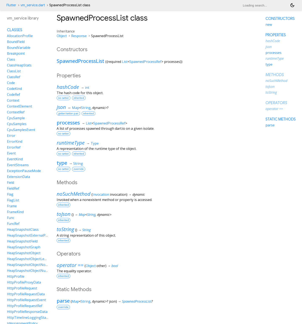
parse (63, 300)
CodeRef (13, 94)
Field (10, 182)
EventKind (15, 159)
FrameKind (15, 212)
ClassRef (13, 77)
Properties (275, 35)
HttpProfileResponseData (27, 311)
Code (11, 82)
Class (11, 59)
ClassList (14, 71)
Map (75, 107)
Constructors (280, 18)
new (268, 24)
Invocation (101, 194)
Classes (14, 30)
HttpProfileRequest (22, 288)
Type (95, 143)
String (86, 107)
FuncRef (13, 223)
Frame (12, 206)
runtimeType (71, 142)
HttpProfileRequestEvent (26, 300)
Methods (274, 75)
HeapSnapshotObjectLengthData (33, 259)
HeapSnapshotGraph (23, 247)
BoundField (16, 41)
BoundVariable (18, 47)
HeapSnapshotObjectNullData (31, 270)
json (61, 107)
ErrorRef (14, 147)
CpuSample (16, 118)
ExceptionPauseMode (24, 170)
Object (62, 36)
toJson (64, 213)
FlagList (13, 200)
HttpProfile (15, 276)
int (87, 87)
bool (114, 265)
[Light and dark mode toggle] (292, 5)
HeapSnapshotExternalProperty (32, 235)
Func (10, 217)
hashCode (68, 86)
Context (13, 100)
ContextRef (16, 112)
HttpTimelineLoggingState (28, 317)
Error (11, 135)
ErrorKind (14, 141)
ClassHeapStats (19, 65)
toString (65, 229)
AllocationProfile (20, 36)
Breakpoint (16, 53)
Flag (10, 194)
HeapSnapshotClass (23, 229)
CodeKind (14, 88)
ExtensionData (18, 176)
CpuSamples (16, 124)
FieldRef (13, 188)
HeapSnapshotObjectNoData (30, 264)
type (62, 162)
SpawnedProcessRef (145, 61)
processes (68, 122)
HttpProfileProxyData (24, 282)
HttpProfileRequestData (26, 294)
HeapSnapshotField (22, 241)
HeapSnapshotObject (24, 253)
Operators (276, 103)
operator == (70, 265)
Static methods (280, 119)
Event (11, 153)
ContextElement (19, 106)
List (125, 61)
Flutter (11, 5)
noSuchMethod (73, 193)
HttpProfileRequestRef (24, 305)
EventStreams (18, 165)
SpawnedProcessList (80, 60)
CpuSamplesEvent (21, 129)
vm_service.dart (33, 5)
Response (79, 36)
